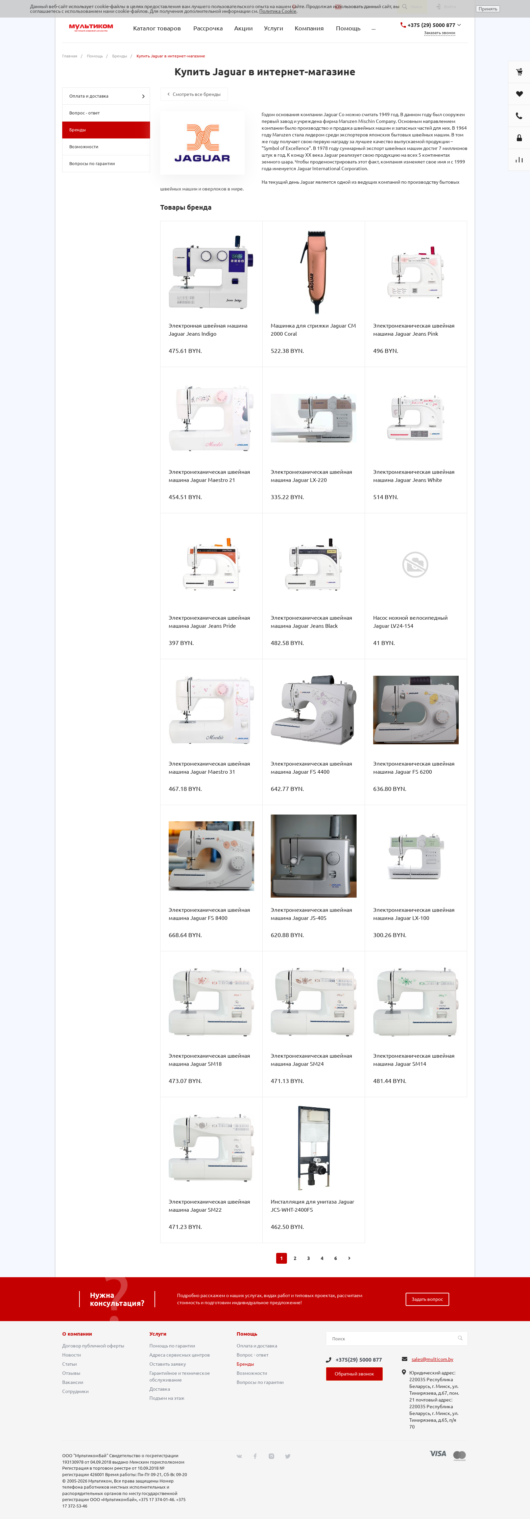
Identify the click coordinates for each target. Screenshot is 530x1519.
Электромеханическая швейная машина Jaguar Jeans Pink (414, 330)
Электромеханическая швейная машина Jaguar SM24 (311, 1060)
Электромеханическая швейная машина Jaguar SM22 (209, 1206)
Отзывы (71, 1373)
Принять (488, 8)
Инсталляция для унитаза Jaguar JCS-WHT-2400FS (312, 1206)
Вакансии (72, 1382)
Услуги (157, 1334)
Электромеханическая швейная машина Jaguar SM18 (209, 1060)
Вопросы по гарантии (92, 163)
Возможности (83, 146)
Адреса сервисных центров (179, 1355)
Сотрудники (75, 1391)
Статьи (69, 1364)
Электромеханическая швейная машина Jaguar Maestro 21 (209, 476)
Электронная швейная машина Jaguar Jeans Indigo (208, 330)
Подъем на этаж (167, 1398)
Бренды (77, 129)
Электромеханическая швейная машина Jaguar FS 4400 (311, 768)
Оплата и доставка (107, 96)
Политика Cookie (277, 11)
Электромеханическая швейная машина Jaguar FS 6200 (414, 768)
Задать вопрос (427, 1299)
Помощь (247, 1334)
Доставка (159, 1389)
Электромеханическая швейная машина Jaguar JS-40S (311, 914)
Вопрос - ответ (84, 112)
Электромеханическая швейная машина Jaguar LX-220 (311, 476)
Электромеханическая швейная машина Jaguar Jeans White (414, 476)
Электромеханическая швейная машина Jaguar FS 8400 (209, 914)
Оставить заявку (167, 1364)
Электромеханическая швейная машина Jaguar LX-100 (414, 914)
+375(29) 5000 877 (359, 1360)
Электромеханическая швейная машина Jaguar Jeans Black (311, 622)
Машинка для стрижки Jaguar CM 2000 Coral (313, 330)
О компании (77, 1334)
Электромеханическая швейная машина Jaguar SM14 (414, 1060)
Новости (71, 1355)
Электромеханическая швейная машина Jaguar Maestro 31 (209, 768)
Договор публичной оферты (93, 1345)
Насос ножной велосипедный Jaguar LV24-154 (410, 622)
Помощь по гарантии (172, 1345)
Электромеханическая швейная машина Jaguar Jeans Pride (209, 622)
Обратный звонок (354, 1373)
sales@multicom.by (432, 1359)
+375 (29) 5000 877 (431, 25)
